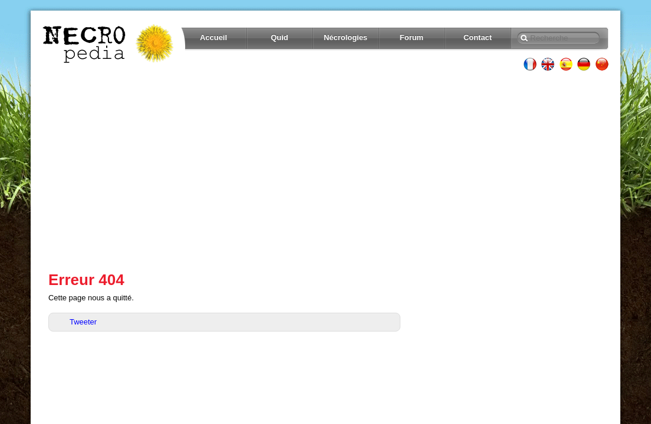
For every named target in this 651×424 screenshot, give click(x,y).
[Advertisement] (325, 170)
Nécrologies (345, 37)
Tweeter (83, 321)
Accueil (213, 37)
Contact (477, 37)
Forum (411, 37)
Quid (279, 37)
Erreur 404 (86, 280)
